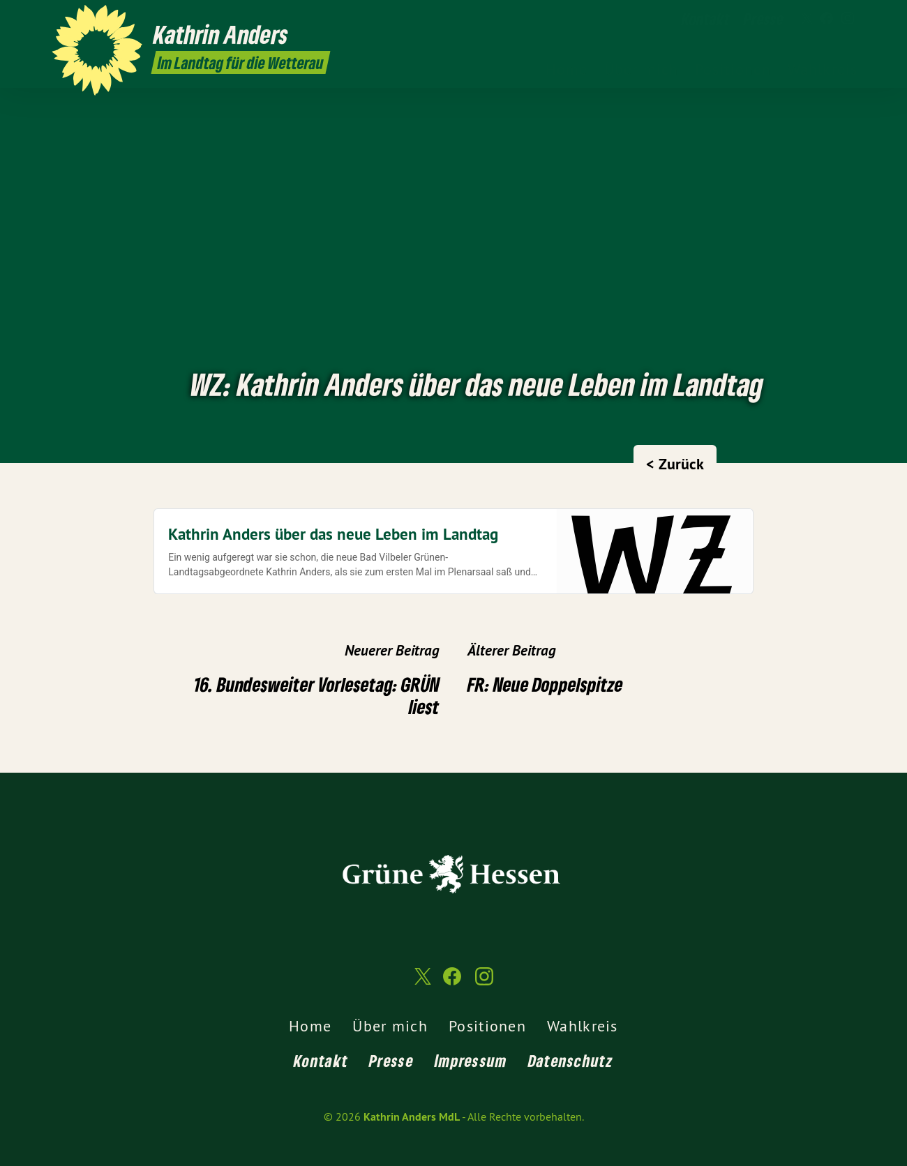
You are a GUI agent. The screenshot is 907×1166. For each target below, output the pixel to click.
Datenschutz (570, 1060)
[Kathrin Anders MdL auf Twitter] (805, 19)
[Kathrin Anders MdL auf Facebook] (826, 19)
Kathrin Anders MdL (411, 1117)
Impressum (471, 1060)
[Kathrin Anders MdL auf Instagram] (847, 19)
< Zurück (675, 463)
